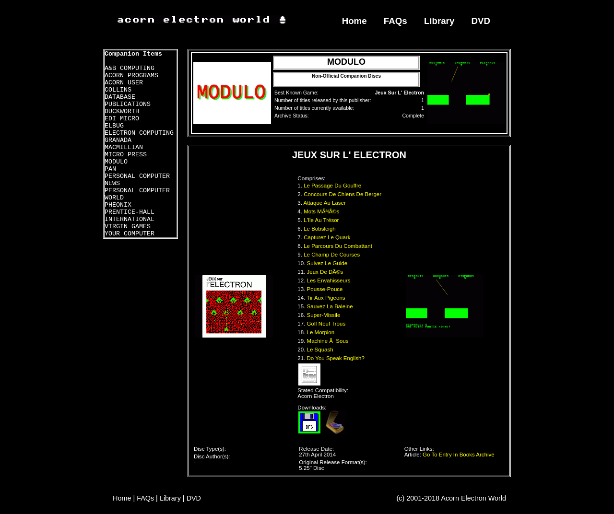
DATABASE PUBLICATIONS (128, 100)
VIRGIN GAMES (128, 226)
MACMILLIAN (124, 147)
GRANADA (118, 140)
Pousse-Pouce (325, 289)
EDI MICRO (122, 118)
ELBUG (114, 125)
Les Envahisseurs (329, 280)
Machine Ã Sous (328, 341)
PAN (110, 169)
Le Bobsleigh (320, 229)
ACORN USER (124, 82)
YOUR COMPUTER (129, 233)
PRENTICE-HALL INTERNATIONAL (129, 216)
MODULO (116, 161)
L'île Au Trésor (322, 220)
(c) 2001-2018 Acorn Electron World (452, 498)
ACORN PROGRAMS (131, 75)
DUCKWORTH (122, 111)
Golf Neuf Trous (327, 324)
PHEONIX (118, 205)
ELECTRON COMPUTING (139, 133)
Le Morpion (321, 332)
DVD (481, 21)
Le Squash (321, 349)
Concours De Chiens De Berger (343, 194)
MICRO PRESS (126, 154)
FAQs (395, 21)
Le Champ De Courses (332, 254)
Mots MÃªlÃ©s (322, 211)
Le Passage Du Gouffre (333, 185)
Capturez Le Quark (328, 237)
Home (354, 21)
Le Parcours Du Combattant (339, 246)
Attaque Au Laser (326, 203)
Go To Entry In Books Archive (459, 454)
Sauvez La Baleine (330, 306)
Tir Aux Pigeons (326, 298)
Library (439, 21)
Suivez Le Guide (328, 263)
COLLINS (118, 89)
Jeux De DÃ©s (326, 272)
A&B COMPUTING (129, 68)
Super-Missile (324, 315)
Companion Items (133, 54)
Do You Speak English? (336, 358)
